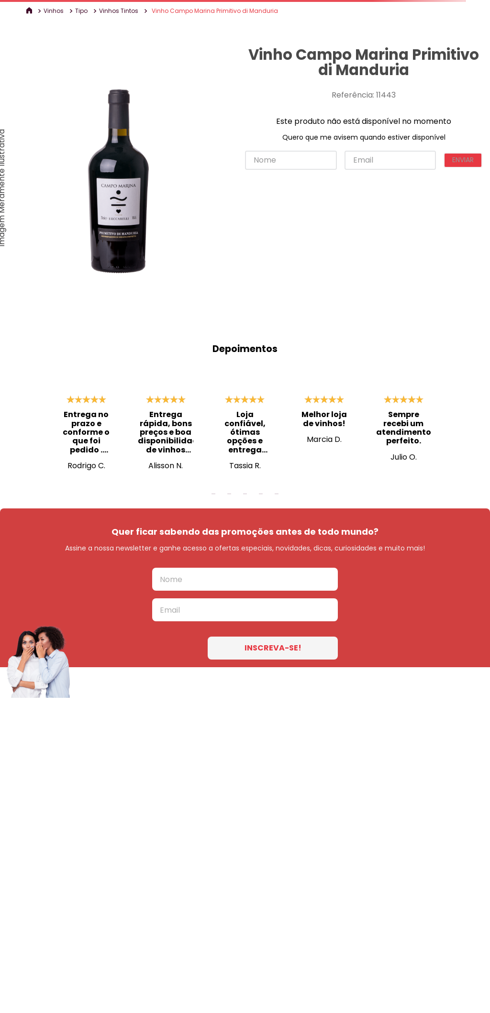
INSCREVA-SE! (273, 647)
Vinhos (54, 11)
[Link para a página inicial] (30, 11)
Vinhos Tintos (118, 11)
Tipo (81, 11)
